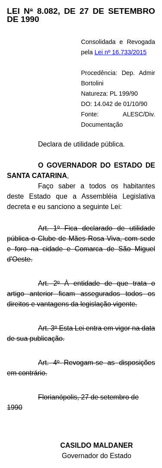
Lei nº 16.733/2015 (121, 52)
